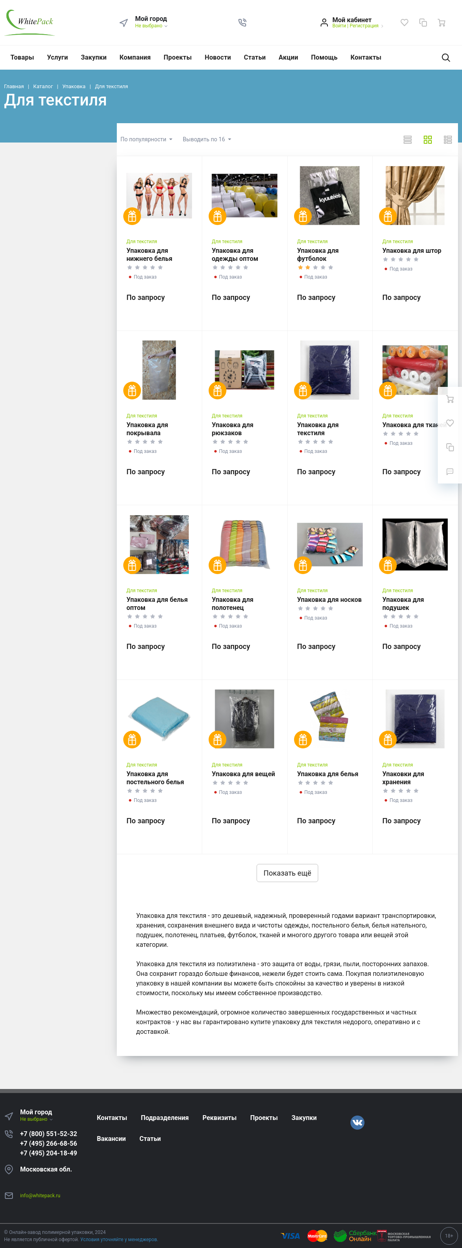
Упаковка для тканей (414, 425)
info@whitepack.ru (40, 1195)
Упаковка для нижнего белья (149, 254)
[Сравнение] (423, 22)
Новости (218, 57)
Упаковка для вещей (243, 774)
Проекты (178, 57)
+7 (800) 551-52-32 (48, 1134)
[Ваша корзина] (441, 22)
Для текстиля (141, 241)
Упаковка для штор (411, 250)
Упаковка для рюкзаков (232, 429)
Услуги (57, 57)
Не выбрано (151, 26)
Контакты (365, 57)
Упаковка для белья (327, 774)
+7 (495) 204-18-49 (48, 1153)
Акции (288, 57)
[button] (242, 22)
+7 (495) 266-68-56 (48, 1143)
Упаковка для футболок (318, 254)
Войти (339, 26)
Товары (22, 57)
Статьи (255, 57)
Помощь (324, 57)
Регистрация (364, 26)
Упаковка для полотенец (232, 604)
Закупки (94, 57)
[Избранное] (404, 22)
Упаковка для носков (329, 599)
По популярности (144, 139)
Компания (135, 57)
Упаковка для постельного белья (155, 778)
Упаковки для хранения (403, 778)
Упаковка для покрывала (147, 429)
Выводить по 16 (204, 139)
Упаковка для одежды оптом (235, 254)
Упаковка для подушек (403, 604)
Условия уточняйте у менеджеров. (119, 1239)
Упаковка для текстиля (318, 429)
